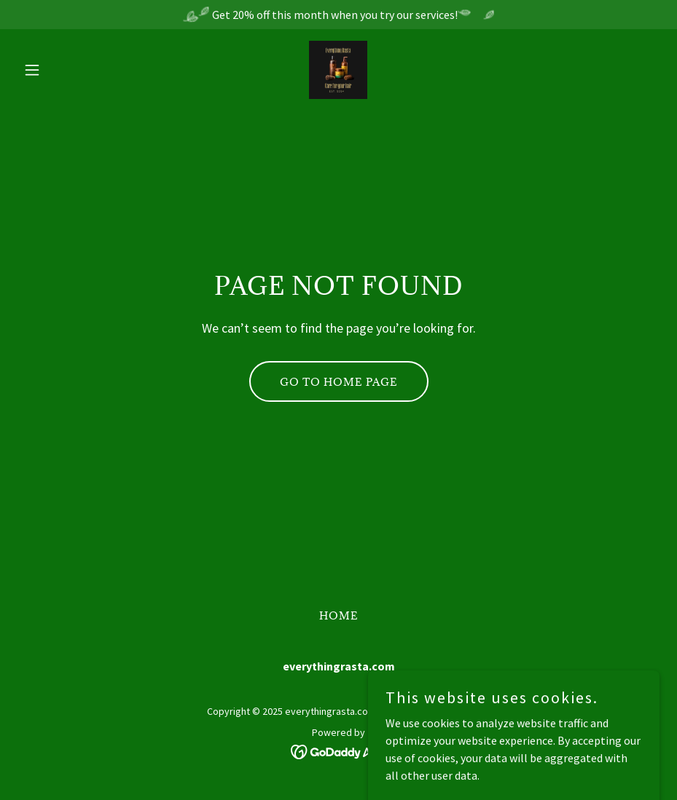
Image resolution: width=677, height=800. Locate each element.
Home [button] (339, 615)
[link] (338, 70)
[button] (65, 69)
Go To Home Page (339, 382)
